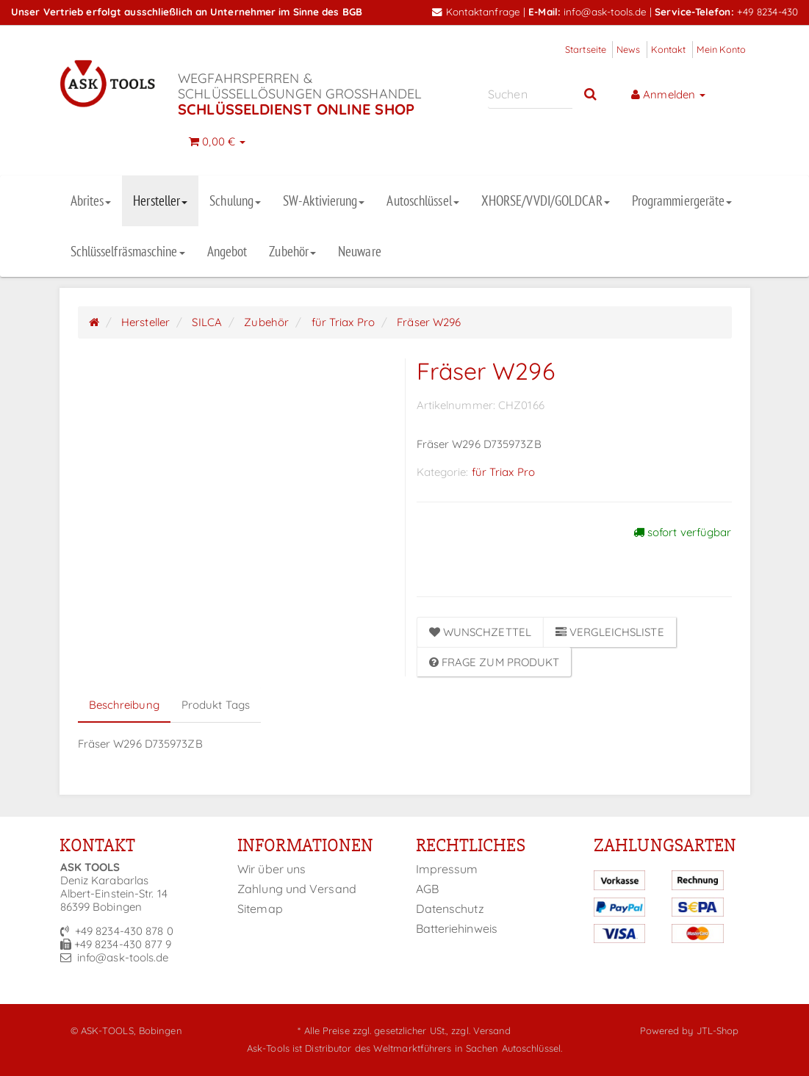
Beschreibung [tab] (124, 705)
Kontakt (668, 49)
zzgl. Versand (481, 1030)
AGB (427, 888)
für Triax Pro (503, 472)
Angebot (227, 251)
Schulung (235, 200)
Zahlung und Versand (296, 888)
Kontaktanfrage (476, 11)
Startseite (585, 49)
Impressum (447, 869)
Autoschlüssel (422, 200)
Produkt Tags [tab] (215, 705)
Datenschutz (450, 908)
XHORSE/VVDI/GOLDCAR (545, 200)
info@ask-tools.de (605, 11)
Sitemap (260, 908)
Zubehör (292, 251)
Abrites (91, 200)
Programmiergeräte (682, 200)
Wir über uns (271, 869)
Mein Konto (722, 49)
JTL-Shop (718, 1030)
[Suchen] (530, 94)
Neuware (359, 251)
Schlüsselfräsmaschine (128, 251)
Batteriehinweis (457, 928)
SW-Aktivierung (323, 200)
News (628, 49)
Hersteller (160, 200)
